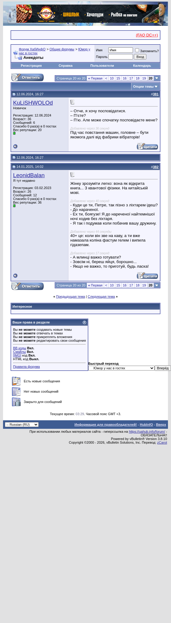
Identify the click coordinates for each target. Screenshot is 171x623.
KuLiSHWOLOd (33, 103)
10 (111, 78)
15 (118, 78)
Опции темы (143, 86)
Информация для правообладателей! (106, 424)
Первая (95, 78)
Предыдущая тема (70, 296)
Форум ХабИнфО (32, 49)
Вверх (161, 424)
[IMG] (17, 355)
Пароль (101, 57)
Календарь (142, 65)
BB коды (19, 348)
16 (125, 78)
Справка (66, 65)
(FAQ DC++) (147, 35)
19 (144, 78)
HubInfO (146, 424)
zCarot (162, 442)
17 (131, 78)
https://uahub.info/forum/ (147, 431)
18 (137, 78)
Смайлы (19, 352)
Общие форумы (62, 49)
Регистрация (31, 65)
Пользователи (102, 65)
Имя (99, 50)
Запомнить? (147, 51)
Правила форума (26, 366)
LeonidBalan (29, 175)
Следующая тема (101, 296)
